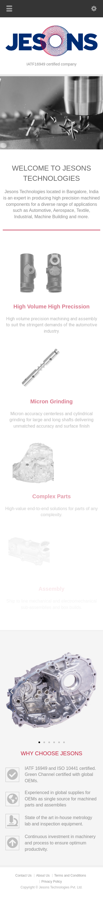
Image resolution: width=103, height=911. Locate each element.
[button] (11, 691)
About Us (42, 875)
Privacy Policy (51, 881)
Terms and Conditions (70, 875)
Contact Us (23, 875)
